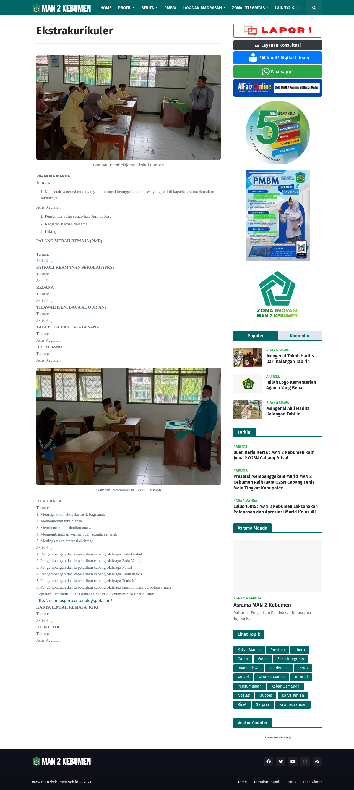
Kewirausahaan (292, 704)
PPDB (303, 668)
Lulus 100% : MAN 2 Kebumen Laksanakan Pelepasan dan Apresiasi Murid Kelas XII (275, 509)
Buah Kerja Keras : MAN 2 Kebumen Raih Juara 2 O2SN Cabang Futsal (273, 455)
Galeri (243, 659)
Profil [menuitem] (124, 7)
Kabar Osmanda (285, 686)
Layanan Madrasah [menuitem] (202, 7)
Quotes (265, 695)
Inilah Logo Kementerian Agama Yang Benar (291, 385)
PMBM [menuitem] (170, 7)
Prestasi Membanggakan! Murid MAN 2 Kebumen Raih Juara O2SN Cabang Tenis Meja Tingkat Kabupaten (273, 482)
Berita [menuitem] (147, 7)
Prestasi (277, 649)
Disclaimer (312, 782)
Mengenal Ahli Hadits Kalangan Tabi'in (288, 411)
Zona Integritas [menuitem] (248, 7)
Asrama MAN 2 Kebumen (262, 605)
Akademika (279, 668)
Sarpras (263, 704)
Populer (256, 335)
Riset (242, 704)
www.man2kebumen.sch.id (55, 782)
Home (241, 782)
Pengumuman (250, 686)
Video (263, 659)
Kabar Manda (249, 649)
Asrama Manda (272, 677)
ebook (300, 649)
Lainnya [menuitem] (283, 7)
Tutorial (301, 677)
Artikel (243, 677)
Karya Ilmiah (293, 695)
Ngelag (244, 695)
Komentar (300, 335)
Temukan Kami (266, 782)
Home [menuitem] (105, 7)
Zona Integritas (290, 659)
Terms (291, 782)
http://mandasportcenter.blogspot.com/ (74, 600)
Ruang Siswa (249, 668)
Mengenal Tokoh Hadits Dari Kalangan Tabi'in (290, 358)
